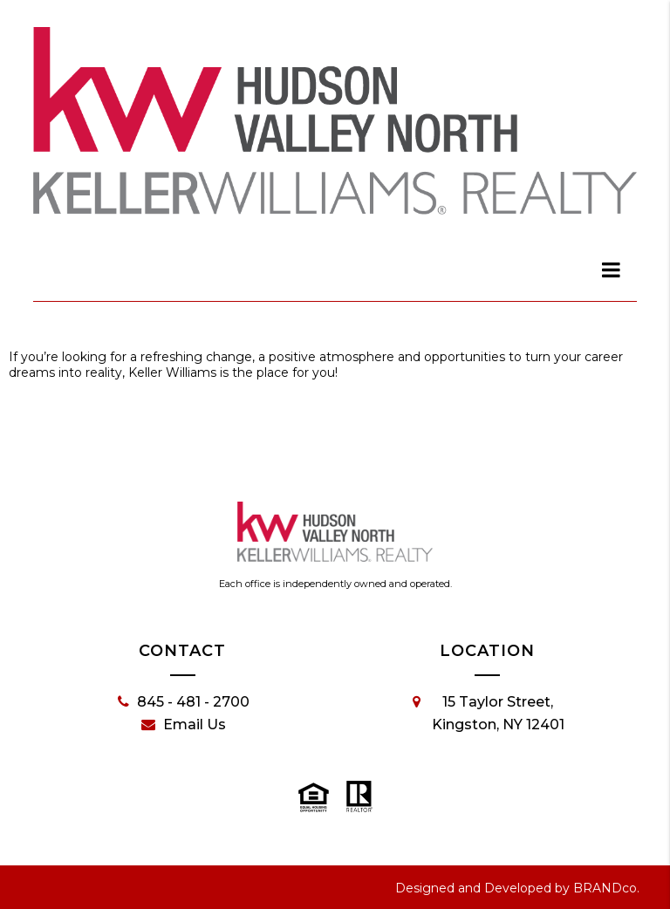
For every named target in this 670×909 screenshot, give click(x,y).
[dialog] (611, 269)
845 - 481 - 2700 (184, 702)
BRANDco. (606, 888)
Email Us (183, 725)
